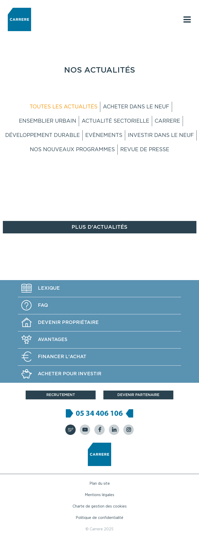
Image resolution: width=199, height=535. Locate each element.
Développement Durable (42, 135)
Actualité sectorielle (115, 121)
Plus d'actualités (99, 227)
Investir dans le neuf (161, 135)
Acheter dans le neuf (136, 106)
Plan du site (99, 483)
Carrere (167, 121)
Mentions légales (99, 495)
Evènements (103, 135)
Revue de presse (144, 149)
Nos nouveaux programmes (72, 149)
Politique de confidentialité (99, 518)
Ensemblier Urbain (47, 121)
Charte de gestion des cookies (100, 506)
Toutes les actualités (63, 106)
